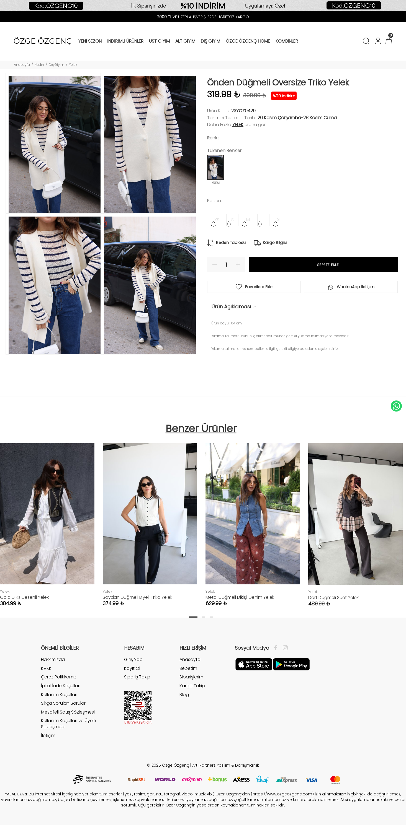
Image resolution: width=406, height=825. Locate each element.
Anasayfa (22, 64)
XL (279, 220)
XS (216, 220)
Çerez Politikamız (58, 677)
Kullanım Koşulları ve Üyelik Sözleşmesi (68, 723)
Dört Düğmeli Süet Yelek (333, 597)
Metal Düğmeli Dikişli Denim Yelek (239, 597)
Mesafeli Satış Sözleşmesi (68, 712)
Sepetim (188, 668)
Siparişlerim (191, 677)
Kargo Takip (192, 686)
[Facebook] (277, 648)
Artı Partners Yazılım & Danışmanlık (225, 765)
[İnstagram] (284, 648)
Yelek (73, 64)
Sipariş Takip (137, 677)
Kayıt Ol (132, 668)
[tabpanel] (150, 519)
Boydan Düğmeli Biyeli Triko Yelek (137, 597)
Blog (184, 694)
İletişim (48, 735)
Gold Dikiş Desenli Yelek (24, 597)
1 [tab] (193, 617)
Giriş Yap (133, 660)
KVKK (46, 668)
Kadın (39, 64)
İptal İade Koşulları (60, 686)
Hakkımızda (53, 660)
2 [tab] (203, 617)
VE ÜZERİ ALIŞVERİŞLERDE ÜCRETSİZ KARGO (203, 17)
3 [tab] (211, 617)
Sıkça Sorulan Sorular (63, 703)
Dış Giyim (56, 64)
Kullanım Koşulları (59, 694)
